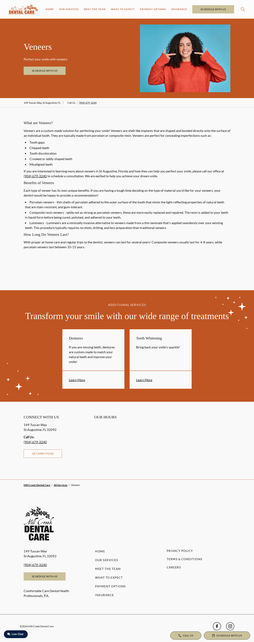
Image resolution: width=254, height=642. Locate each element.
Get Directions (43, 453)
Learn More (77, 380)
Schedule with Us (213, 9)
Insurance (179, 9)
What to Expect (123, 9)
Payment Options (153, 9)
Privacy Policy (180, 551)
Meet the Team (95, 9)
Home (50, 9)
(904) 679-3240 (88, 102)
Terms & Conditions (184, 559)
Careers (174, 567)
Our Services (69, 9)
